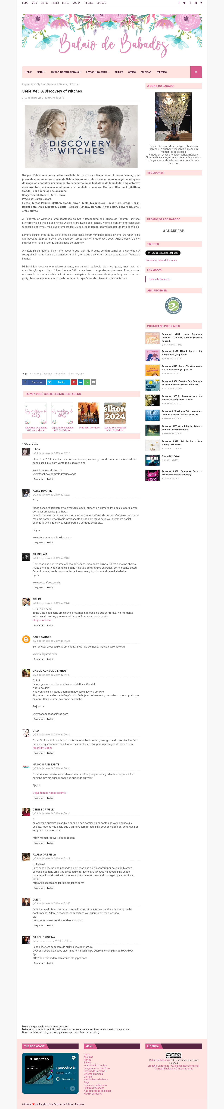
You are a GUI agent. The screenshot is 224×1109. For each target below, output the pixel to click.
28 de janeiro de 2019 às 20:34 (52, 768)
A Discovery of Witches (41, 373)
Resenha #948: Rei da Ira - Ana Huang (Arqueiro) (182, 443)
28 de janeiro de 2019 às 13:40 (52, 603)
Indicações (59, 373)
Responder (39, 479)
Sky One (41, 84)
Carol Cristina (44, 937)
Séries (70, 373)
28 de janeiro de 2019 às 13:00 (52, 558)
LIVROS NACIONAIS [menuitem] (96, 72)
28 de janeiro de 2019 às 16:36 (52, 640)
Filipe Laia (40, 554)
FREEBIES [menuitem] (162, 72)
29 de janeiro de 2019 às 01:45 (52, 903)
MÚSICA (76, 3)
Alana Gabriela (44, 854)
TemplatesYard (46, 1104)
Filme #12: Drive (171, 456)
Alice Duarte (42, 490)
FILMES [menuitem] (119, 72)
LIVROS (44, 3)
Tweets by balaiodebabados (161, 260)
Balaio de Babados (159, 279)
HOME (25, 3)
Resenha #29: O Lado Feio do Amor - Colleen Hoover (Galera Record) (182, 413)
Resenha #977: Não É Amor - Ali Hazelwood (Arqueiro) (182, 353)
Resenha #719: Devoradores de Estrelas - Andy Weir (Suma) (182, 398)
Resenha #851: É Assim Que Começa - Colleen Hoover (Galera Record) (182, 383)
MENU (35, 3)
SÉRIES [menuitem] (132, 72)
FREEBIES (88, 3)
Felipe (37, 599)
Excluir (50, 479)
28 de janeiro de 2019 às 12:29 (52, 494)
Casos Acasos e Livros (50, 670)
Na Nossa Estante (46, 764)
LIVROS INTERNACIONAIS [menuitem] (65, 72)
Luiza (37, 899)
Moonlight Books (42, 747)
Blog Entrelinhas (42, 620)
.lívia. (37, 449)
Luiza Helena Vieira (34, 98)
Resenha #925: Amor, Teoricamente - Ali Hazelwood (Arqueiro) (182, 368)
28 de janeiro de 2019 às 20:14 (52, 734)
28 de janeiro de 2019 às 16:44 (52, 674)
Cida (36, 730)
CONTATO (101, 3)
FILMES (55, 3)
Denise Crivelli (43, 809)
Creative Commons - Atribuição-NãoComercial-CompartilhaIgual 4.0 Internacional (174, 1067)
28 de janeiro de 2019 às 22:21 (52, 858)
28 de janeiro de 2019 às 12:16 (52, 453)
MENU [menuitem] (40, 72)
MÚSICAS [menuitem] (146, 72)
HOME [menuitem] (28, 72)
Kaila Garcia (42, 637)
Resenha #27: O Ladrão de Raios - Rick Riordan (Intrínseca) (182, 428)
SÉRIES (65, 3)
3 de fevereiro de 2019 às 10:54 (53, 941)
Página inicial (28, 84)
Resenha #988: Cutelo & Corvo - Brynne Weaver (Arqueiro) (182, 473)
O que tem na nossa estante (49, 792)
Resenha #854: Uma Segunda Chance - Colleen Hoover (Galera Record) (182, 337)
